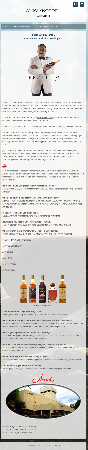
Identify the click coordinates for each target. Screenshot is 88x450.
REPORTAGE (13, 26)
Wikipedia (14, 426)
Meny (82, 4)
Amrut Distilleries (45, 117)
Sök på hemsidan (75, 4)
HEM (4, 26)
